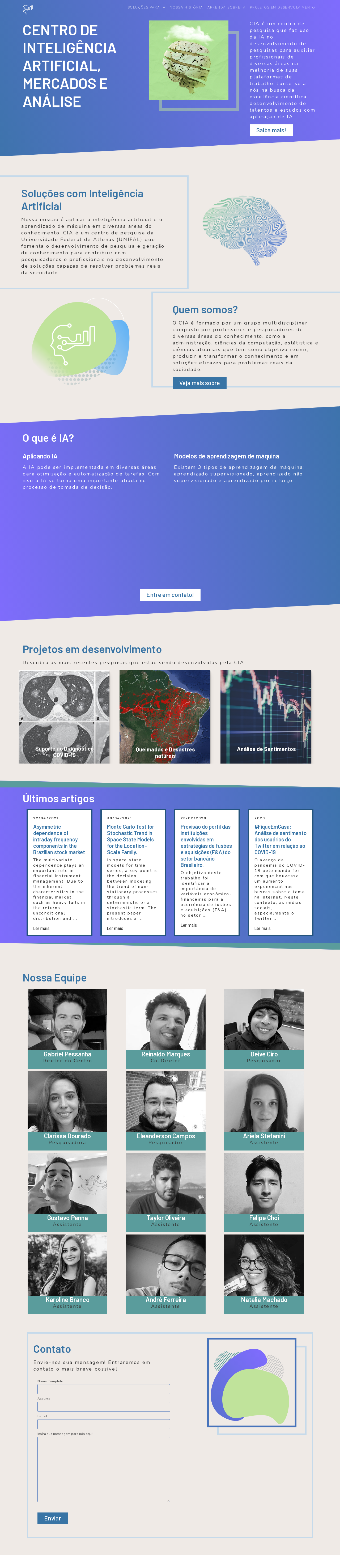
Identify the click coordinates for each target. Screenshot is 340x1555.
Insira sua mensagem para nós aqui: (65, 1433)
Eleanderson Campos (166, 1135)
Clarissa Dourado (67, 1135)
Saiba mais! (271, 130)
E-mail (42, 1416)
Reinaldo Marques (165, 1053)
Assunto (43, 1398)
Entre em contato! (170, 594)
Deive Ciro (264, 1053)
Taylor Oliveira (166, 1217)
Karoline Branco (68, 1299)
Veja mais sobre (199, 382)
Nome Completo (50, 1381)
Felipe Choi (264, 1217)
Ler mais (41, 927)
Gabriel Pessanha (67, 1053)
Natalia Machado (264, 1299)
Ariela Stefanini (264, 1135)
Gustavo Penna (67, 1217)
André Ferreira (166, 1299)
